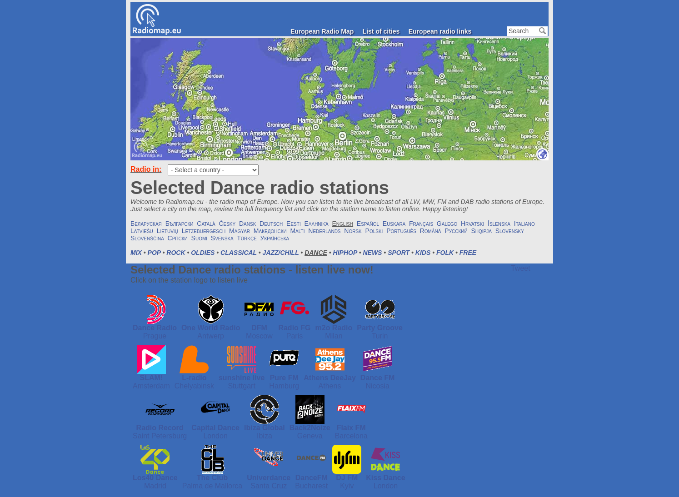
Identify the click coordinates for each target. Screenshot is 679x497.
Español (368, 223)
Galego (447, 223)
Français (421, 223)
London (215, 436)
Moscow (259, 336)
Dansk (247, 223)
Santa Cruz (268, 486)
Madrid (155, 486)
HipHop (345, 252)
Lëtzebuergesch (204, 230)
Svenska (222, 238)
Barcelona (351, 436)
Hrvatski (472, 223)
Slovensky (509, 230)
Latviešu (141, 230)
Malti (297, 230)
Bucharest (311, 486)
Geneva (310, 436)
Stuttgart (241, 386)
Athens (330, 386)
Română (430, 230)
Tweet (520, 268)
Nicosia (377, 386)
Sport (398, 252)
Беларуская (146, 223)
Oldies (203, 252)
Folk (445, 252)
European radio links (440, 31)
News (372, 252)
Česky (227, 223)
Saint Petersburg (160, 436)
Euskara (394, 223)
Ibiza (264, 436)
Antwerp (210, 336)
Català (206, 223)
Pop (154, 252)
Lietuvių (167, 230)
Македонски (270, 230)
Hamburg (284, 386)
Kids (422, 252)
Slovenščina (147, 238)
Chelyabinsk (194, 386)
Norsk (352, 230)
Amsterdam (151, 386)
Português (401, 230)
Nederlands (324, 230)
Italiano (524, 223)
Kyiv (347, 486)
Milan (333, 336)
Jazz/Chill (281, 252)
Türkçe (247, 238)
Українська (275, 238)
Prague (155, 336)
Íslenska (499, 223)
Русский (455, 230)
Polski (374, 230)
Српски (178, 238)
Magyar (239, 230)
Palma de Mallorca (212, 486)
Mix (136, 252)
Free (467, 252)
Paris (294, 336)
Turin (380, 336)
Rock (175, 252)
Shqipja (481, 230)
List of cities (381, 31)
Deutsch (271, 223)
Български (179, 223)
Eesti (293, 223)
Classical (238, 252)
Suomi (199, 238)
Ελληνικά (316, 223)
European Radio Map (322, 31)
